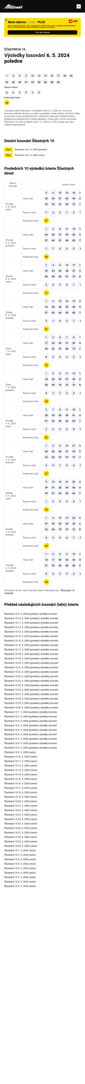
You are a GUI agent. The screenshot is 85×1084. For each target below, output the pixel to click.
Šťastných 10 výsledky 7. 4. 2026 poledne (69, 481)
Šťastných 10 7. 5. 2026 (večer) (20, 1066)
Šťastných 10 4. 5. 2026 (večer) (20, 1052)
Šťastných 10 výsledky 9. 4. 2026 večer (69, 215)
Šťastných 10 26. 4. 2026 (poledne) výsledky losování (31, 878)
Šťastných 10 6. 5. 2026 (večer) (20, 1061)
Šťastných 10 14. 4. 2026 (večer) (20, 963)
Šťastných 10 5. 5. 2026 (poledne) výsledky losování (30, 918)
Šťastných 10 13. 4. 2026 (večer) (20, 958)
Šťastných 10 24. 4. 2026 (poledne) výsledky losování (31, 869)
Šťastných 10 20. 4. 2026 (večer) (20, 990)
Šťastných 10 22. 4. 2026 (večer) (20, 999)
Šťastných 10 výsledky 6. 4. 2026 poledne (69, 588)
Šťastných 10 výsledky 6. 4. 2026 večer (69, 535)
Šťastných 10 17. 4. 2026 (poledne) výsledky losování (31, 838)
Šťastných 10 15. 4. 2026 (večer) (20, 967)
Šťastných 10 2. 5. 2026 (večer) (20, 1043)
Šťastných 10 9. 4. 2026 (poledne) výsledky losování (30, 802)
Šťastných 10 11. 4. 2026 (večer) (20, 950)
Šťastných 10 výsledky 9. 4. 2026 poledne (69, 268)
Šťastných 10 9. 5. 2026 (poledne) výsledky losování (30, 936)
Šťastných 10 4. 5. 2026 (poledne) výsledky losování (30, 914)
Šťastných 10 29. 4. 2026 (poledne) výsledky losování (31, 892)
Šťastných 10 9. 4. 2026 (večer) (30, 155)
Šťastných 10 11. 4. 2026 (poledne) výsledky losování (31, 811)
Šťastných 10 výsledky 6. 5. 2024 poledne (69, 748)
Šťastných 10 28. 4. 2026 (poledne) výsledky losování (31, 887)
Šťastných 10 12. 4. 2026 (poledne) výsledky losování (31, 816)
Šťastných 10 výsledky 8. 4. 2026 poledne (69, 375)
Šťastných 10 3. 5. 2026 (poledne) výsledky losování (30, 909)
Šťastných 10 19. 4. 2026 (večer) (20, 985)
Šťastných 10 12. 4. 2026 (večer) (20, 954)
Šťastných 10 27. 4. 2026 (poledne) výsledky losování (31, 883)
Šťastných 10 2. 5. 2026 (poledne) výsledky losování (30, 905)
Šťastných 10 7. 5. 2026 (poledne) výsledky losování (30, 927)
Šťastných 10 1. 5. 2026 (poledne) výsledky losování (30, 900)
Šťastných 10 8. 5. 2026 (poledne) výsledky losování (30, 932)
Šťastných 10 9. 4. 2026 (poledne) (31, 149)
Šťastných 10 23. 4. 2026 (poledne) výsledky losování (31, 865)
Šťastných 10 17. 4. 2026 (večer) (20, 976)
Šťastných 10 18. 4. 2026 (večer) (20, 981)
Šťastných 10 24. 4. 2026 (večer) (20, 1008)
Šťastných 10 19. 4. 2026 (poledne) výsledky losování (31, 847)
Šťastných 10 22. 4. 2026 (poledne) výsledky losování (31, 860)
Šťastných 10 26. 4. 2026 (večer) (20, 1017)
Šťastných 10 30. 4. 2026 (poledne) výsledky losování (31, 896)
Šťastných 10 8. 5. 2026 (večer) (20, 1070)
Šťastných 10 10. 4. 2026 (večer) (20, 945)
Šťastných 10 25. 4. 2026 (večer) (20, 1012)
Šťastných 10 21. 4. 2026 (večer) (20, 994)
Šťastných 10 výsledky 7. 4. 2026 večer (69, 428)
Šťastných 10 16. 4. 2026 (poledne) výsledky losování (31, 833)
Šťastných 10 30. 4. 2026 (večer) (20, 1034)
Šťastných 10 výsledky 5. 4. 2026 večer (69, 641)
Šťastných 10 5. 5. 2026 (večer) (20, 1057)
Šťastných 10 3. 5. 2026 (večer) (20, 1048)
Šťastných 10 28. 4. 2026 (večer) (20, 1025)
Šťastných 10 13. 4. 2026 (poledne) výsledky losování (31, 820)
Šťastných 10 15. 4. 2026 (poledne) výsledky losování (31, 829)
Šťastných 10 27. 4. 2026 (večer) (20, 1021)
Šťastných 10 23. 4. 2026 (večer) (20, 1003)
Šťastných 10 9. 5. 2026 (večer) (20, 1075)
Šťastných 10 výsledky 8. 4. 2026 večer (69, 322)
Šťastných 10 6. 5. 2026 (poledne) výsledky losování (30, 923)
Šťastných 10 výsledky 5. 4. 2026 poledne (69, 695)
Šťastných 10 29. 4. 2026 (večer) (20, 1030)
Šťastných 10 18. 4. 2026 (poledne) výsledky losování (31, 842)
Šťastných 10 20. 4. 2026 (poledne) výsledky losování (31, 851)
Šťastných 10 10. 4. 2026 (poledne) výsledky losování (31, 807)
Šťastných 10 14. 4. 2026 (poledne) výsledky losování (31, 825)
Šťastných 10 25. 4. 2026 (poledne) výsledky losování (31, 874)
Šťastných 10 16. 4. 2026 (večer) (20, 972)
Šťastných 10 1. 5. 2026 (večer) (20, 1039)
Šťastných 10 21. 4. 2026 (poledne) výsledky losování (31, 856)
